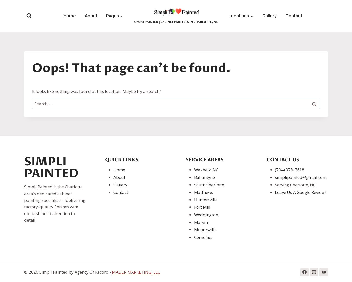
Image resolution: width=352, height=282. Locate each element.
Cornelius (203, 237)
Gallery (269, 15)
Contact (294, 15)
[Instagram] (314, 272)
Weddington (206, 214)
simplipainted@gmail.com (301, 177)
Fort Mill (202, 207)
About (91, 15)
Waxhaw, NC (206, 170)
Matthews (203, 192)
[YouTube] (323, 272)
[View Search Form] (29, 16)
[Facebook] (304, 272)
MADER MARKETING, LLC (136, 272)
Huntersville (206, 200)
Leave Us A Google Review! (300, 192)
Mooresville (205, 229)
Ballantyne (204, 177)
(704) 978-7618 (289, 170)
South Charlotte (209, 185)
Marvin (201, 222)
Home (70, 15)
